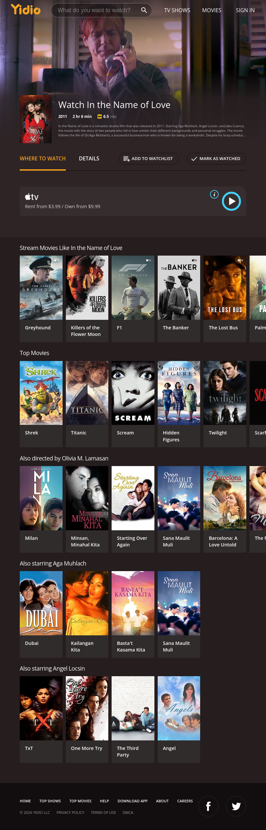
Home (25, 800)
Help (104, 800)
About (162, 800)
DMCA (127, 812)
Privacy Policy (70, 812)
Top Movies (80, 800)
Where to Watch (43, 158)
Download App (132, 800)
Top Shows (50, 800)
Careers (185, 800)
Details (89, 158)
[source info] (213, 194)
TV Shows (177, 10)
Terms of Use (103, 812)
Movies (212, 10)
